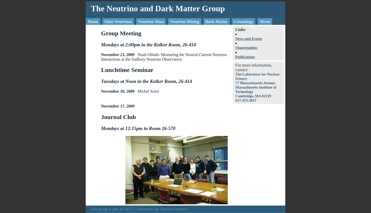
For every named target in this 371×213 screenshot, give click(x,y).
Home (93, 21)
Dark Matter (216, 21)
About (264, 21)
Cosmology (243, 21)
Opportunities (246, 48)
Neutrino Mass (151, 21)
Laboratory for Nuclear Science (161, 209)
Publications (245, 57)
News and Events (248, 39)
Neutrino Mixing (184, 21)
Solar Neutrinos (118, 21)
